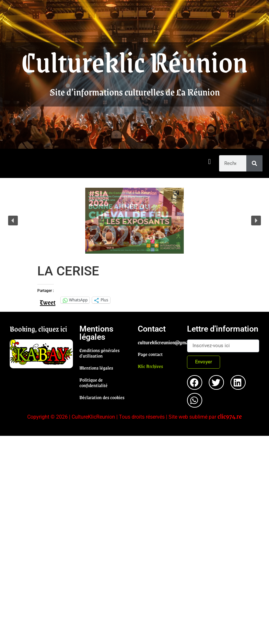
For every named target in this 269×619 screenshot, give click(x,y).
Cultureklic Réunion (134, 61)
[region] (134, 221)
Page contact (150, 354)
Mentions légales (96, 368)
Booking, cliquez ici (38, 328)
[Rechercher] (254, 163)
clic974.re (229, 416)
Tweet (47, 300)
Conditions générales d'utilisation (99, 353)
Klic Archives (150, 366)
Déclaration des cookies (101, 397)
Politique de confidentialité (93, 382)
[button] (209, 162)
